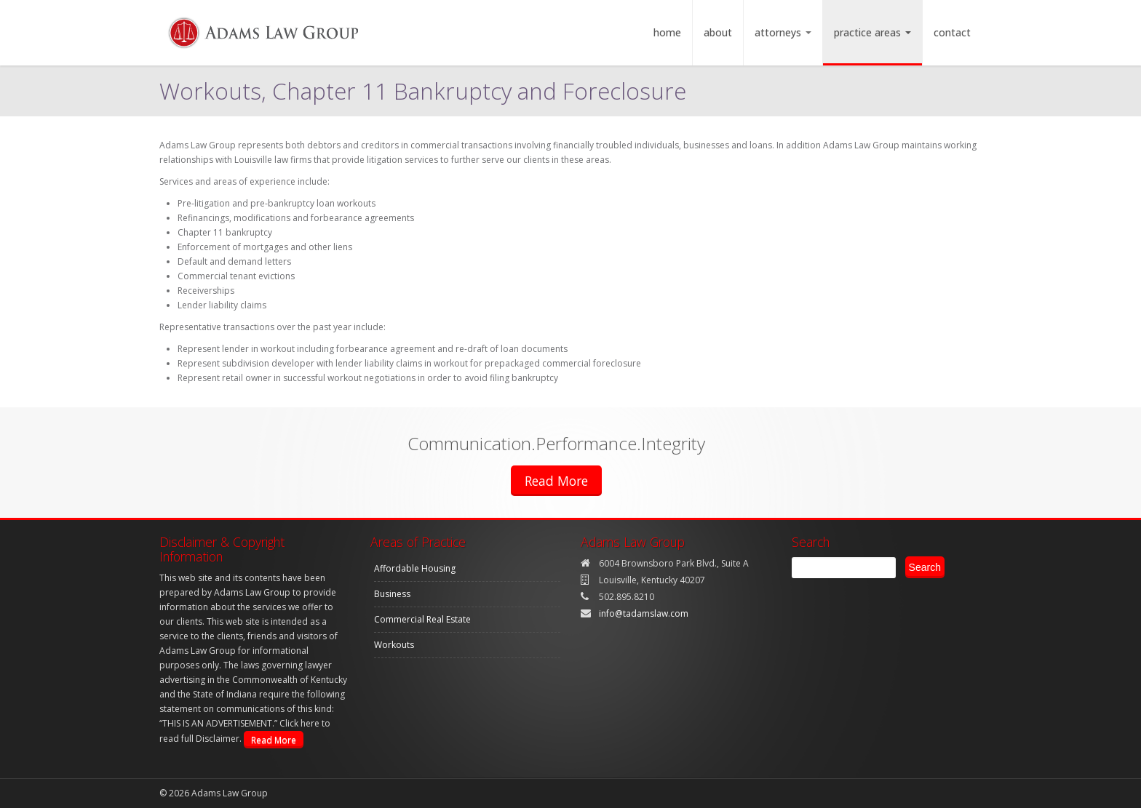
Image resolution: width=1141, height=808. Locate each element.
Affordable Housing (415, 568)
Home (667, 32)
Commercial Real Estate (422, 619)
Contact (952, 32)
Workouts (394, 645)
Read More (556, 480)
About (718, 32)
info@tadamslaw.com (643, 613)
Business (392, 594)
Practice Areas (872, 32)
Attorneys (783, 32)
